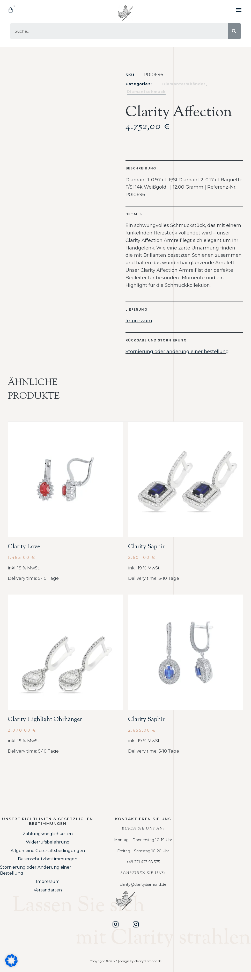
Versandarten (48, 890)
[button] (238, 9)
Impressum (139, 321)
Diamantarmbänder (184, 84)
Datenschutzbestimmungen (47, 858)
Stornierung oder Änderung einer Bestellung (35, 870)
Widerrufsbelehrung (48, 842)
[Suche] (234, 31)
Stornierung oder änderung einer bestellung (177, 351)
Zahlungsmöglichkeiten (48, 833)
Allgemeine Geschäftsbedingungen (48, 850)
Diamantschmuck (146, 91)
